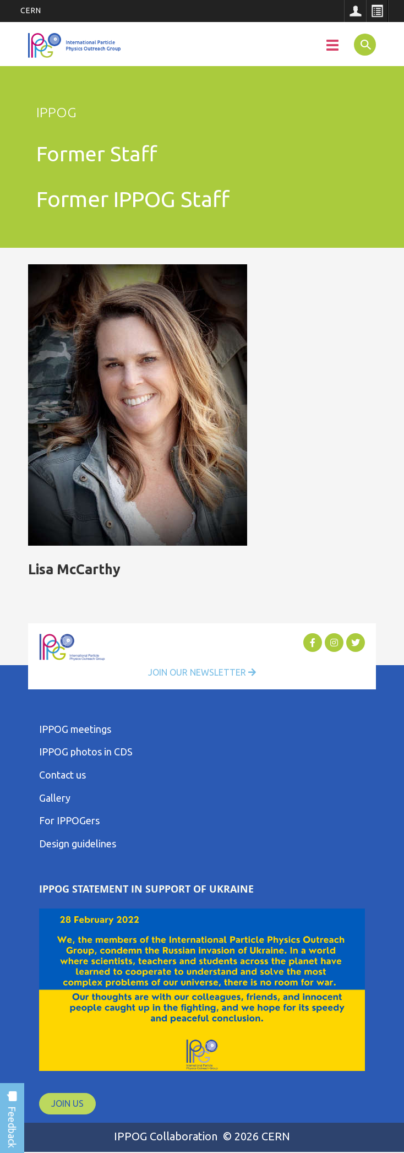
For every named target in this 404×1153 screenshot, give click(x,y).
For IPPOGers (69, 820)
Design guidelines (77, 843)
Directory (377, 11)
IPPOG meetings (75, 729)
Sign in (355, 11)
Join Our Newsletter (202, 672)
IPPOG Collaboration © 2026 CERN (202, 1136)
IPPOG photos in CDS (86, 751)
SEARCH (362, 44)
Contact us (62, 774)
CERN (30, 10)
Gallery (54, 797)
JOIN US (67, 1103)
